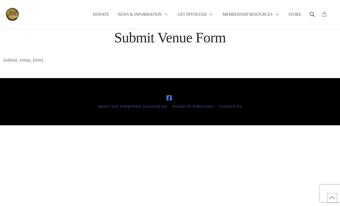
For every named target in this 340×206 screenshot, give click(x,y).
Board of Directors (193, 106)
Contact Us (230, 106)
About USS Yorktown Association (132, 106)
